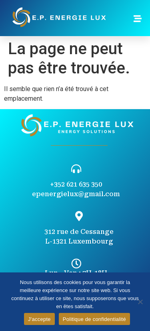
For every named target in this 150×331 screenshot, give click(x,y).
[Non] (140, 302)
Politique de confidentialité (94, 319)
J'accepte (39, 319)
